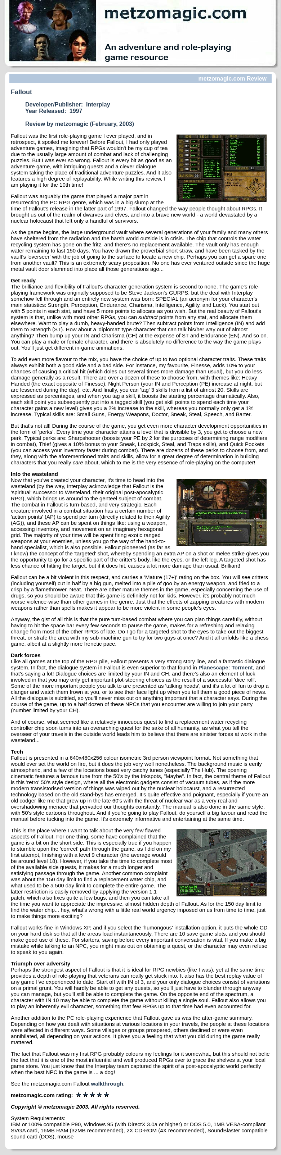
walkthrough (107, 1084)
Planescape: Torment (226, 667)
